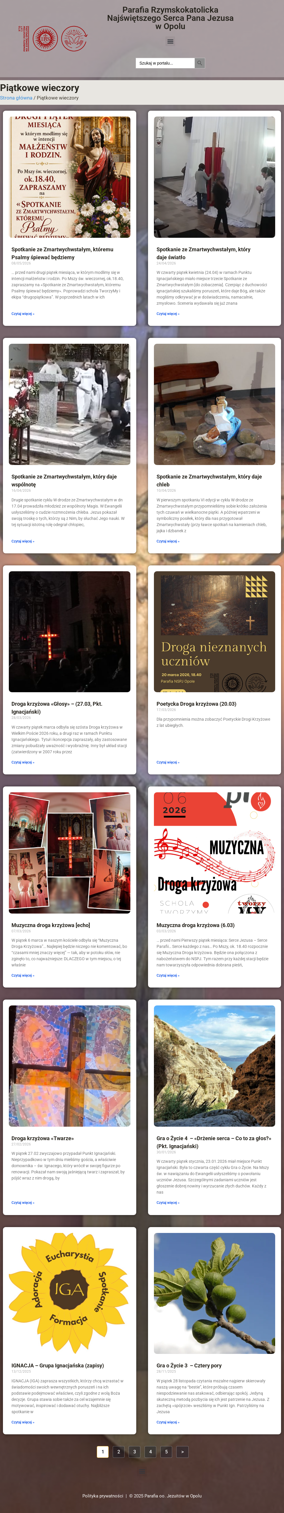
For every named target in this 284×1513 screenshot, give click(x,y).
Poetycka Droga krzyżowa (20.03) (196, 704)
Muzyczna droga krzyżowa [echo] (50, 925)
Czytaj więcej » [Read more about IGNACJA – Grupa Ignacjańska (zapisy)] (22, 1422)
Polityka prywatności (102, 1496)
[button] (170, 41)
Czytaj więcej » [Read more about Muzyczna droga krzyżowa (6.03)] (168, 975)
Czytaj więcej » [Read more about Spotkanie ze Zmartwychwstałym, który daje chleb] (168, 541)
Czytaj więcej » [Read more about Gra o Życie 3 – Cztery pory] (168, 1422)
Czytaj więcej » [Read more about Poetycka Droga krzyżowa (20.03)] (168, 762)
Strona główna (16, 98)
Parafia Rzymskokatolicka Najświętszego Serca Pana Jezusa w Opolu (170, 18)
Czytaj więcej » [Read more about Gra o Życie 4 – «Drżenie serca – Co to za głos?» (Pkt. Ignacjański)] (168, 1203)
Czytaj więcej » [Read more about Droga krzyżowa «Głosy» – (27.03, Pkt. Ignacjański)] (22, 762)
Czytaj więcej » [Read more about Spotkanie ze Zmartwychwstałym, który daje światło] (168, 314)
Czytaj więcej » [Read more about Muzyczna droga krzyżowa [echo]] (22, 975)
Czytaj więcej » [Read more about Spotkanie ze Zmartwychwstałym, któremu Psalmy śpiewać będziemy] (22, 314)
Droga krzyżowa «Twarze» (42, 1138)
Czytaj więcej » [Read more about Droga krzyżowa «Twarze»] (22, 1203)
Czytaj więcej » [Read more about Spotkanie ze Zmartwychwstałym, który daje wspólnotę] (22, 541)
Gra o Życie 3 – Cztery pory (189, 1365)
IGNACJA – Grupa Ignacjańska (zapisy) (57, 1365)
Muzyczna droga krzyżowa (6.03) (196, 925)
